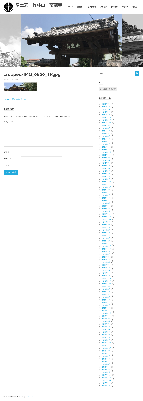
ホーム (70, 7)
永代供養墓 (92, 7)
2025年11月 (106, 120)
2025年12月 (106, 117)
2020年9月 (106, 286)
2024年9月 (106, 157)
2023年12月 (106, 182)
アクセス (103, 7)
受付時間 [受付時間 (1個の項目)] (103, 89)
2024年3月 (106, 173)
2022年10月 (106, 219)
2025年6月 (106, 133)
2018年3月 (106, 367)
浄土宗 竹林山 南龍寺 (38, 4)
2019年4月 (106, 332)
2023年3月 (106, 206)
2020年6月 (106, 294)
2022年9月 (106, 222)
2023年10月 (106, 187)
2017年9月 (106, 383)
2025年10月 (106, 123)
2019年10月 (106, 316)
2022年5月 (106, 233)
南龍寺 (81, 7)
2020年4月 (106, 300)
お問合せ (114, 7)
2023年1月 (106, 211)
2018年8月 (106, 353)
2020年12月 (106, 278)
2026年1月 (106, 114)
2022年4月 (106, 235)
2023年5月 (106, 200)
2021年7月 (106, 259)
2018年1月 (106, 372)
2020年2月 (106, 305)
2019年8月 (106, 321)
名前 (6, 152)
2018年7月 (106, 356)
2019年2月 (106, 337)
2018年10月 (106, 348)
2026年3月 (106, 109)
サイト (6, 165)
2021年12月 (106, 246)
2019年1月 (106, 340)
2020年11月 (106, 281)
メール (7, 158)
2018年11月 (106, 345)
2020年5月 (106, 297)
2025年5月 (106, 136)
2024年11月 (106, 152)
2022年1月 (106, 243)
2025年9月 (106, 125)
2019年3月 (106, 334)
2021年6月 (106, 262)
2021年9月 (106, 254)
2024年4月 (106, 171)
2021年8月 (106, 257)
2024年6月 (106, 165)
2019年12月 (106, 310)
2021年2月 (106, 273)
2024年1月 (106, 179)
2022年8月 (106, 224)
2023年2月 (106, 208)
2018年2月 (106, 369)
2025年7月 (106, 131)
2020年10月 (106, 283)
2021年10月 (106, 251)
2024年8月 (106, 160)
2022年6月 (106, 230)
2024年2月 (106, 176)
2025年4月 (106, 139)
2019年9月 (106, 318)
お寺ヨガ (125, 7)
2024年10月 (106, 155)
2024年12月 (106, 149)
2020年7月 (106, 292)
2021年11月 (106, 249)
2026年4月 (106, 106)
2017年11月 (106, 377)
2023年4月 (106, 203)
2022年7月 (106, 227)
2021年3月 (106, 270)
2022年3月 (106, 238)
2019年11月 (106, 313)
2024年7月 (106, 163)
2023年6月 (106, 198)
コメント (8, 122)
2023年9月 (106, 190)
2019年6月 (106, 326)
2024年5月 (106, 168)
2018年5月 (106, 361)
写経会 (134, 7)
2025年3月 (106, 141)
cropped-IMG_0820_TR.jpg (15, 99)
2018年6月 (106, 359)
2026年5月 (106, 104)
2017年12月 (106, 375)
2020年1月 (106, 308)
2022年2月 (106, 241)
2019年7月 (106, 324)
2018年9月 (106, 351)
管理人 (17, 79)
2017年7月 (106, 385)
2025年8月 (106, 128)
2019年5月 (106, 329)
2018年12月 (106, 343)
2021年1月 (106, 275)
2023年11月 (106, 184)
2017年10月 (106, 380)
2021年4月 (106, 267)
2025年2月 (106, 144)
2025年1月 (106, 147)
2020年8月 (106, 289)
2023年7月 (106, 195)
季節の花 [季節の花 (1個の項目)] (112, 89)
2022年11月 (106, 216)
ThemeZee (29, 397)
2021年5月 (106, 265)
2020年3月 (106, 302)
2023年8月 (106, 192)
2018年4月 (106, 364)
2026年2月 (106, 112)
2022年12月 (106, 214)
